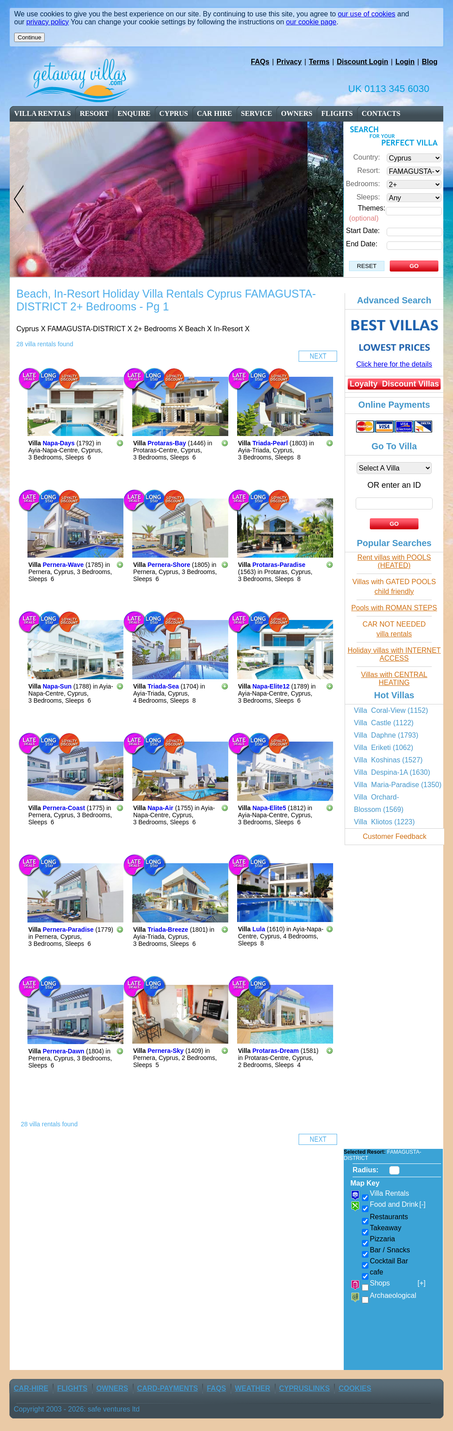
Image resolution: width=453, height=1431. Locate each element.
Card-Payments (167, 1388)
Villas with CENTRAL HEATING (394, 678)
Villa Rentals (42, 113)
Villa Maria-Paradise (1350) (397, 784)
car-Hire (31, 1388)
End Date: (361, 244)
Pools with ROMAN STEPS (394, 608)
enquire (133, 113)
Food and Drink (398, 1205)
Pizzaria (382, 1239)
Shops (398, 1283)
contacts (380, 113)
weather (252, 1388)
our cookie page (311, 22)
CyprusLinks (304, 1388)
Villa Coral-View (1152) (391, 710)
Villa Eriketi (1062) (383, 747)
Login (405, 61)
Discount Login (362, 61)
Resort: (368, 170)
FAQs (260, 61)
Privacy (289, 61)
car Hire (214, 113)
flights (337, 113)
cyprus (173, 113)
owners (296, 113)
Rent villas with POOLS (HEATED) (394, 561)
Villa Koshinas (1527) (388, 760)
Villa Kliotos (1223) (384, 822)
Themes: (371, 208)
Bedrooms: (363, 183)
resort (95, 113)
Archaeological (393, 1295)
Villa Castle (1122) (384, 723)
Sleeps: (368, 197)
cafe (376, 1272)
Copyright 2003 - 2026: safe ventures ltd (77, 1409)
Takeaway (385, 1228)
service (257, 113)
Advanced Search (394, 300)
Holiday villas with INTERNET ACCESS (394, 654)
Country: (366, 157)
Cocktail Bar (389, 1261)
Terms (319, 61)
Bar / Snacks (390, 1250)
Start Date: (363, 230)
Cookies (354, 1388)
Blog (430, 61)
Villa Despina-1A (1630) (392, 772)
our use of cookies (366, 14)
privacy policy (48, 22)
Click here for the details (394, 364)
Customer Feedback (394, 836)
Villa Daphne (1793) (386, 735)
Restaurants (389, 1217)
